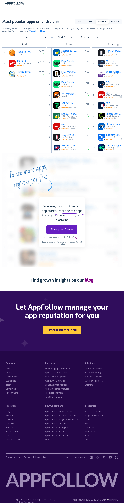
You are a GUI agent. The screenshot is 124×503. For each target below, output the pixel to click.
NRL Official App (69, 103)
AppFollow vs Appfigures (57, 427)
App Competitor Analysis (57, 389)
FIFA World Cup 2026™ (69, 72)
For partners (12, 393)
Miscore (110, 61)
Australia (88, 37)
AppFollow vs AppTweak (56, 435)
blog (89, 280)
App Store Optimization (56, 372)
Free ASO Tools (13, 439)
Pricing (9, 372)
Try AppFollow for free (62, 330)
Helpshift (89, 435)
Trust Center (12, 431)
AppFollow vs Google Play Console (61, 419)
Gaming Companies (94, 380)
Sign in (77, 237)
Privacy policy (39, 457)
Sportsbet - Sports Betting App (69, 50)
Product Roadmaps (54, 393)
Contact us (11, 389)
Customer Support (93, 368)
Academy (10, 419)
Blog (8, 411)
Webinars (10, 415)
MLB (108, 103)
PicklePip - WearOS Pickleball (25, 52)
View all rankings (37, 31)
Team (8, 385)
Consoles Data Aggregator (57, 385)
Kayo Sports (67, 61)
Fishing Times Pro (25, 72)
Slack (87, 423)
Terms (27, 457)
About (8, 368)
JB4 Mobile (22, 61)
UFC (63, 124)
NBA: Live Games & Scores (69, 135)
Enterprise (90, 385)
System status (13, 457)
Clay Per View (113, 124)
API (7, 435)
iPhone (81, 21)
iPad (91, 21)
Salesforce (90, 431)
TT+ (108, 82)
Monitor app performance (57, 368)
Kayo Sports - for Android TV (69, 82)
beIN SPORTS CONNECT (114, 72)
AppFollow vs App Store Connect (60, 415)
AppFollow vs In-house (56, 423)
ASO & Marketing (93, 372)
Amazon (115, 21)
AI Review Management (56, 376)
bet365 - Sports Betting (69, 114)
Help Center (11, 427)
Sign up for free (62, 229)
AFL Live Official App (69, 145)
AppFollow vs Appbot (55, 431)
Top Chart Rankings (54, 397)
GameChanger (113, 145)
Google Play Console (94, 415)
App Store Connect (93, 411)
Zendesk (89, 419)
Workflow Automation (55, 380)
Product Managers (93, 376)
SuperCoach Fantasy (114, 114)
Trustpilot (89, 427)
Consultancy (12, 376)
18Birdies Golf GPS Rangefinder (114, 135)
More (47, 439)
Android (102, 21)
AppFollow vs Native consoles (59, 411)
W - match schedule (69, 94)
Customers (11, 380)
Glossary (10, 423)
